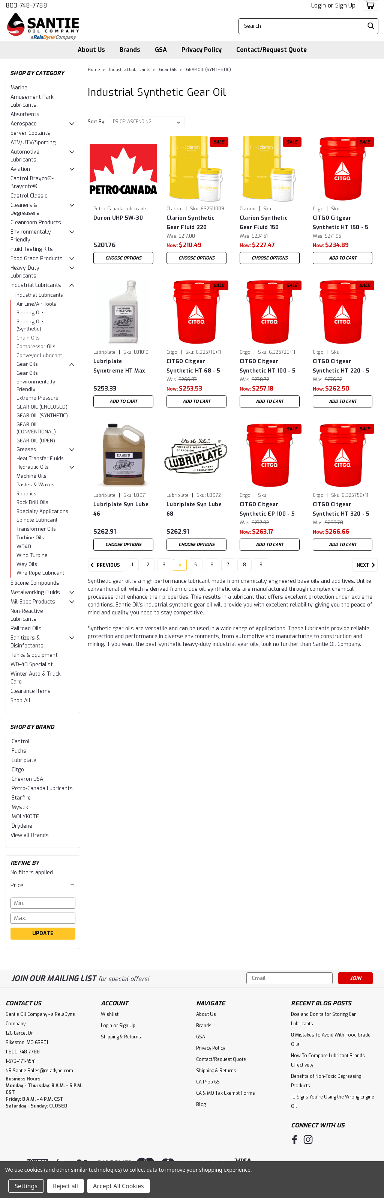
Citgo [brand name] (318, 209)
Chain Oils (28, 338)
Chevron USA (27, 779)
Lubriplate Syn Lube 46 (120, 509)
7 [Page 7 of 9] (228, 568)
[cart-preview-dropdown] (368, 5)
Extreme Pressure (37, 398)
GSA (161, 50)
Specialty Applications (42, 511)
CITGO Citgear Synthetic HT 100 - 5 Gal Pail (268, 366)
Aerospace (23, 123)
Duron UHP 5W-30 (118, 218)
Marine (18, 87)
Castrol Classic (28, 195)
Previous (104, 568)
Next (367, 568)
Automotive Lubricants (24, 155)
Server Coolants (30, 133)
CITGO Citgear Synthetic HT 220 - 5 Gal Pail (341, 366)
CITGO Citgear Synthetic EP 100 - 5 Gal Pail (267, 509)
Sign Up (345, 5)
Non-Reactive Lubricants (26, 615)
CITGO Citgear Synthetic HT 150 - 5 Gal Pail (341, 222)
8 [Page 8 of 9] (244, 568)
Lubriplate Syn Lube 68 (194, 509)
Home (94, 69)
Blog (201, 1104)
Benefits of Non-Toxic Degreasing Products (326, 1081)
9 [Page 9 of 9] (261, 568)
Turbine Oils (30, 537)
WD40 (23, 546)
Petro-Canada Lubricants (42, 788)
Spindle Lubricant (36, 520)
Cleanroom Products (35, 222)
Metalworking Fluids (35, 592)
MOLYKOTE (25, 816)
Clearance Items (30, 691)
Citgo (18, 769)
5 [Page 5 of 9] (195, 568)
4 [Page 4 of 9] (179, 568)
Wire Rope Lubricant (40, 573)
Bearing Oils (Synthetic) (30, 325)
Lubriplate (24, 760)
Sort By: (96, 121)
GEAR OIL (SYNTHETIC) (42, 415)
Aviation (20, 169)
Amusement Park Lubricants (32, 101)
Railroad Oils (26, 628)
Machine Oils (31, 476)
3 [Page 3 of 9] (164, 568)
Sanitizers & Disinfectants (27, 641)
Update (43, 933)
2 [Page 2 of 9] (148, 568)
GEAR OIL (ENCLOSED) (42, 407)
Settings (26, 1186)
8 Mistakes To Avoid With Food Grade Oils (330, 1039)
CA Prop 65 (208, 1082)
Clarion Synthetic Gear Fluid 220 (190, 222)
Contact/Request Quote (271, 50)
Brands (130, 50)
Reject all (65, 1186)
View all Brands (29, 835)
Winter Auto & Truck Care (35, 677)
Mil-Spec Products (32, 601)
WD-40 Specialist (31, 664)
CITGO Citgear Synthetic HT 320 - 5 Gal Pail (341, 509)
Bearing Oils (30, 312)
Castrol (21, 741)
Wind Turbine (32, 555)
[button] (42, 885)
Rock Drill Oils (32, 502)
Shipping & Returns (121, 1037)
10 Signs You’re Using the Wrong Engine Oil (332, 1101)
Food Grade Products (36, 258)
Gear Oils (27, 364)
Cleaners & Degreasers (24, 209)
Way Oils (26, 564)
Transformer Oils (36, 529)
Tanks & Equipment (34, 655)
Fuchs (19, 750)
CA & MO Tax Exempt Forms (225, 1093)
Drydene (22, 826)
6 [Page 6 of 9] (211, 568)
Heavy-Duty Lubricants (24, 271)
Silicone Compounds (34, 583)
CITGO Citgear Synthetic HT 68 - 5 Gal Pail (193, 366)
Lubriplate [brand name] (104, 352)
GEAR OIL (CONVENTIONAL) (36, 428)
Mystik (20, 807)
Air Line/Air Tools (36, 304)
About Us (91, 50)
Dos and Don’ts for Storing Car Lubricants (323, 1019)
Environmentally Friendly (30, 235)
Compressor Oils (36, 346)
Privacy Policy (202, 50)
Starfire (21, 797)
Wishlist (109, 1014)
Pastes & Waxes (35, 484)
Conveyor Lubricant (39, 355)
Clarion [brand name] (174, 209)
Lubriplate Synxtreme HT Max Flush (119, 366)
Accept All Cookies (118, 1186)
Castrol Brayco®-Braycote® (32, 182)
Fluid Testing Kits (31, 249)
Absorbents (24, 114)
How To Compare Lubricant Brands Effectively (328, 1060)
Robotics (26, 493)
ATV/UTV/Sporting (33, 142)
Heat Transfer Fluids (40, 458)
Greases (26, 449)
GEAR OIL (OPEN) (35, 441)
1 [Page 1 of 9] (132, 568)
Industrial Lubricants (35, 285)
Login (318, 5)
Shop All (20, 700)
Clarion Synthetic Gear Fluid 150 (264, 222)
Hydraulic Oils (32, 467)
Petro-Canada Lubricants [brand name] (120, 209)
